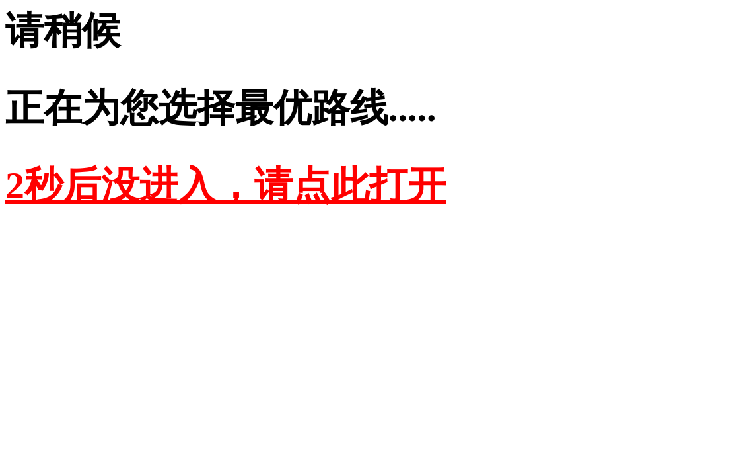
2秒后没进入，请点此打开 (225, 185)
